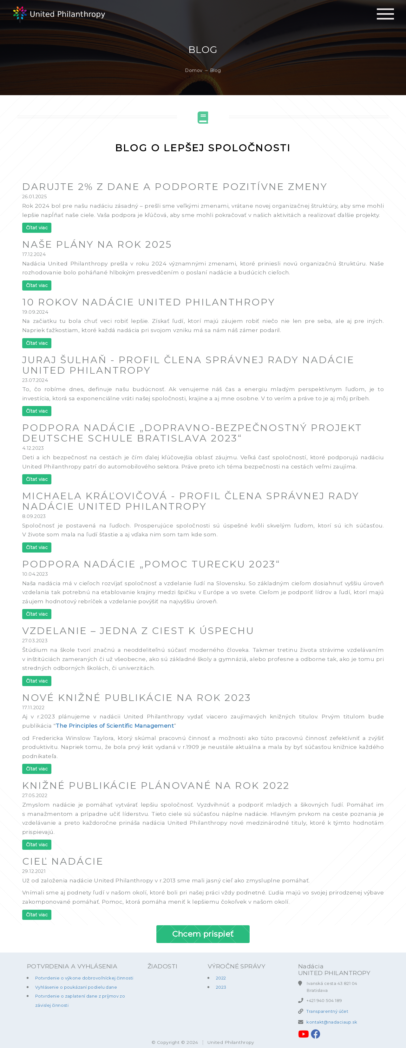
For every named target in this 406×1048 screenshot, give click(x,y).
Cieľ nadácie (63, 861)
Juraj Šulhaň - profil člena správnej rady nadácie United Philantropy (188, 365)
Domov (193, 70)
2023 (221, 987)
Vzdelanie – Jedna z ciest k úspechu (138, 631)
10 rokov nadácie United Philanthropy (148, 302)
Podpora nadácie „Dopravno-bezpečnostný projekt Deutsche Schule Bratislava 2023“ (192, 433)
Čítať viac (37, 228)
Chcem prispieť (202, 934)
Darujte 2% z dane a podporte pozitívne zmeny (175, 187)
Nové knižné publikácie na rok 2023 (136, 698)
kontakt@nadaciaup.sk (331, 1022)
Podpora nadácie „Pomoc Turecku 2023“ (151, 564)
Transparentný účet (327, 1011)
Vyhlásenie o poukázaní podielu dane (76, 987)
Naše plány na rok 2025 (97, 244)
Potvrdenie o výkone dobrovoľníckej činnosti (84, 977)
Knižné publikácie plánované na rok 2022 (156, 785)
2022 (221, 977)
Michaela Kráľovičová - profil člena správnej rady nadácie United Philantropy (190, 501)
